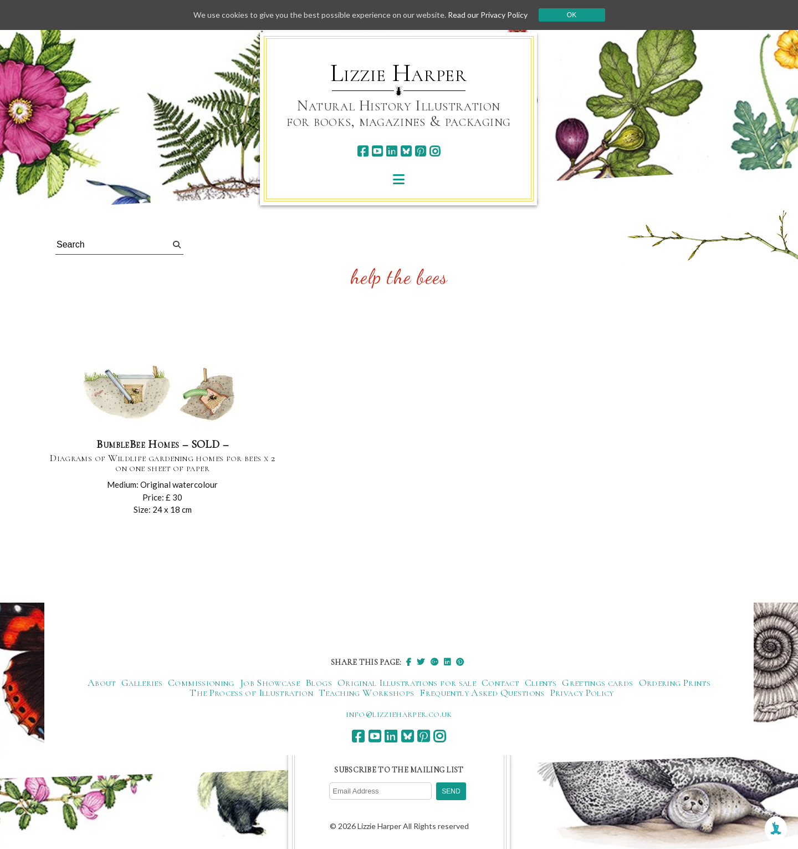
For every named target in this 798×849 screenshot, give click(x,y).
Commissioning (201, 682)
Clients (541, 682)
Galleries (141, 682)
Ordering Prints (674, 682)
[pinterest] (420, 151)
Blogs (318, 682)
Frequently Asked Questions (482, 692)
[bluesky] (406, 151)
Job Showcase (270, 682)
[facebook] (362, 151)
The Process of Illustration (251, 692)
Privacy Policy (582, 692)
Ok (571, 15)
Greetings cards (597, 682)
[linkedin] (391, 151)
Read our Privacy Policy (488, 14)
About (102, 682)
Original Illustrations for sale (406, 682)
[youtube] (377, 151)
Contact (500, 682)
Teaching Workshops (366, 692)
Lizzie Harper (398, 73)
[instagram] (434, 151)
